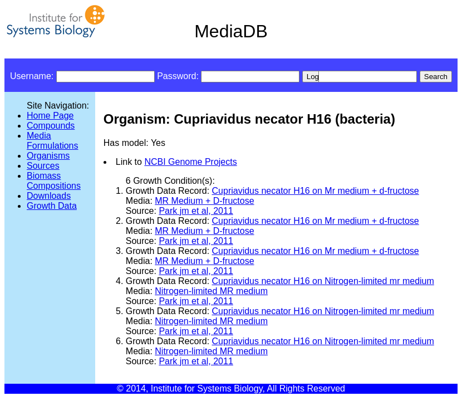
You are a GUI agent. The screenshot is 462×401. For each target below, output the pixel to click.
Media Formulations (52, 140)
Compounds (51, 125)
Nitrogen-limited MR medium (211, 291)
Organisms (48, 155)
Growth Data (52, 206)
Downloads (49, 195)
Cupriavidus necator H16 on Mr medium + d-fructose (315, 190)
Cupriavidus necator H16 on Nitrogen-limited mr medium (323, 281)
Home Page (50, 115)
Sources (43, 165)
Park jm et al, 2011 (196, 211)
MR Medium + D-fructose (204, 201)
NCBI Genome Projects (190, 162)
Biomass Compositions (54, 180)
